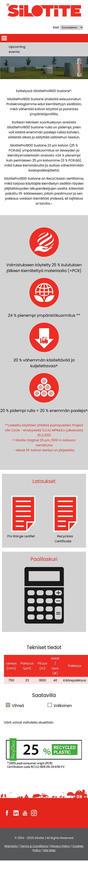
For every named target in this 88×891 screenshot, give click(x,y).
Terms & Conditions (34, 846)
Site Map (49, 850)
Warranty (11, 846)
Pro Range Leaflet (23, 516)
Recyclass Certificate (65, 519)
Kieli (56, 27)
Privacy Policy (60, 846)
